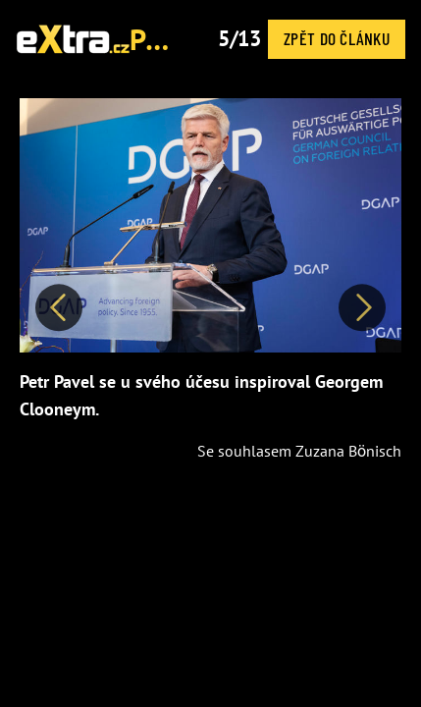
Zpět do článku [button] (337, 38)
